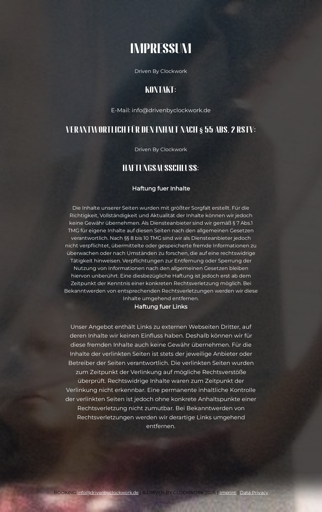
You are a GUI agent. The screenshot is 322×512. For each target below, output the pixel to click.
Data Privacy (254, 492)
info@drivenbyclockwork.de (107, 492)
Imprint (227, 492)
